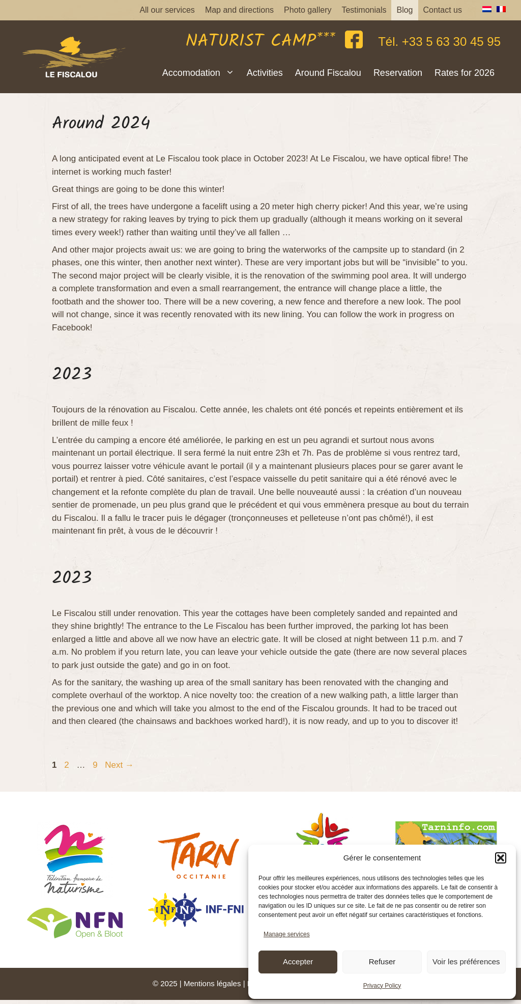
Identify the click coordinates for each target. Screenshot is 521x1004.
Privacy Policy (382, 985)
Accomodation (201, 73)
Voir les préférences (466, 961)
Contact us (442, 10)
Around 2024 (101, 124)
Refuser (382, 961)
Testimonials (363, 10)
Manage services (287, 934)
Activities (265, 73)
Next (119, 765)
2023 (72, 375)
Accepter (298, 961)
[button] (501, 858)
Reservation (397, 73)
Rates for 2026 (465, 73)
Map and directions (239, 10)
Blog (404, 10)
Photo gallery (307, 10)
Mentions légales (212, 983)
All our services (166, 10)
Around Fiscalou (328, 73)
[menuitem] (484, 9)
